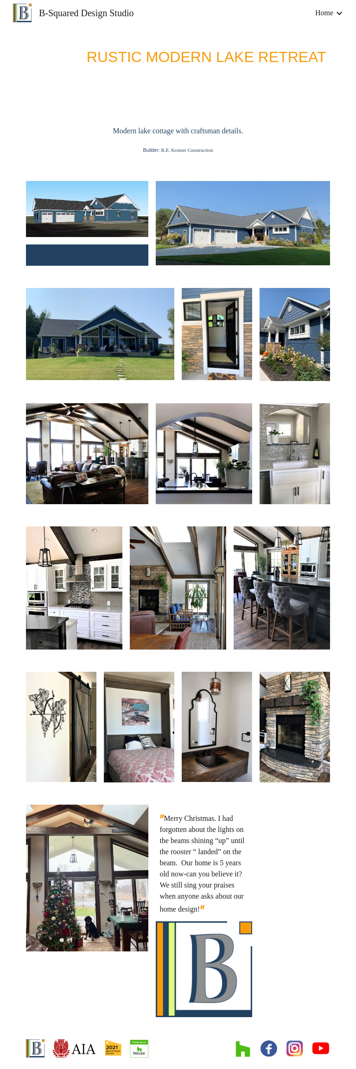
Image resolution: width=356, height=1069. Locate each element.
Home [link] (324, 13)
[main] (178, 55)
